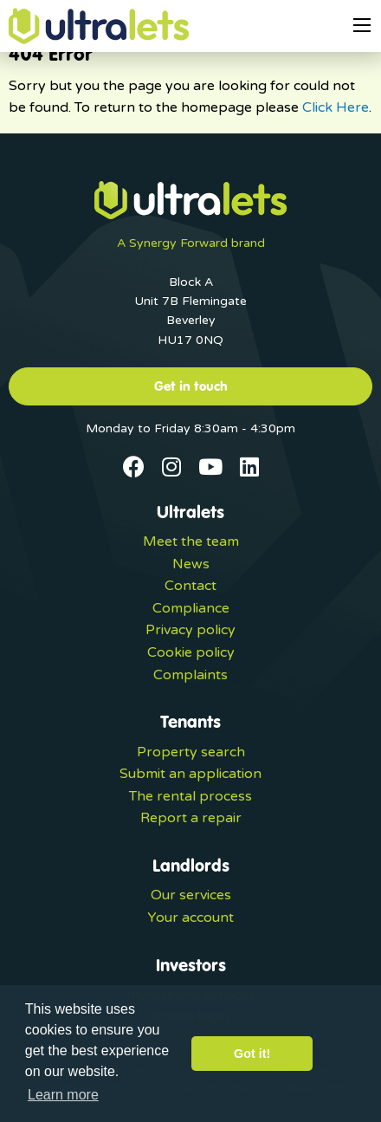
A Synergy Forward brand (191, 243)
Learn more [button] (63, 1094)
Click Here (335, 107)
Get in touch (191, 385)
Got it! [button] (252, 1053)
